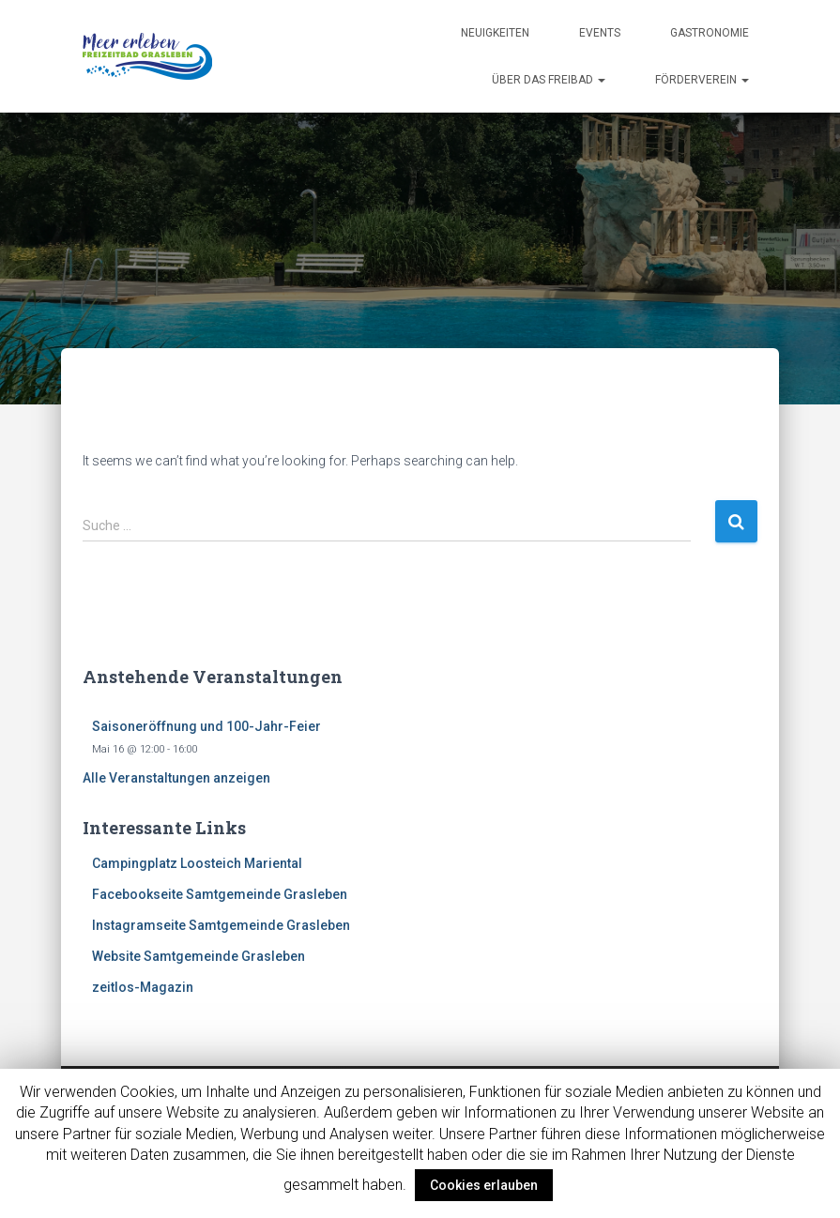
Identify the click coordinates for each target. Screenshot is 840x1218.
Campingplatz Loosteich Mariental (197, 863)
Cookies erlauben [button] (484, 1185)
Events (599, 32)
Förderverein (702, 79)
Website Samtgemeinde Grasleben (198, 956)
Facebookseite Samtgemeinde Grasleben (219, 894)
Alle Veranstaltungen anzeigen (176, 777)
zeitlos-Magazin (142, 987)
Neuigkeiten (495, 32)
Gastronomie (709, 32)
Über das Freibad (548, 79)
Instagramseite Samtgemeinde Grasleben (221, 925)
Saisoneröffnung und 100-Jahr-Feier (206, 726)
